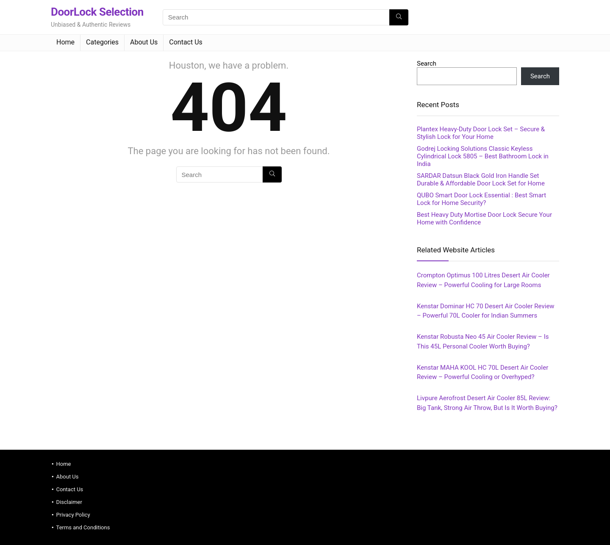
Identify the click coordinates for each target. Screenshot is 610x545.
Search (426, 63)
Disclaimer (69, 502)
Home (65, 42)
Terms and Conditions (83, 527)
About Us (144, 42)
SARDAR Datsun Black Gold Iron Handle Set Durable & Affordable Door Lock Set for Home (481, 179)
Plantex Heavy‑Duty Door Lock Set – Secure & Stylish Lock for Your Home (481, 133)
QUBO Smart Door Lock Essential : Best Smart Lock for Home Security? (481, 199)
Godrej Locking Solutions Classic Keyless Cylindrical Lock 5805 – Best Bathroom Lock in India (483, 156)
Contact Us (185, 42)
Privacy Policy (73, 515)
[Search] (398, 17)
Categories (102, 42)
